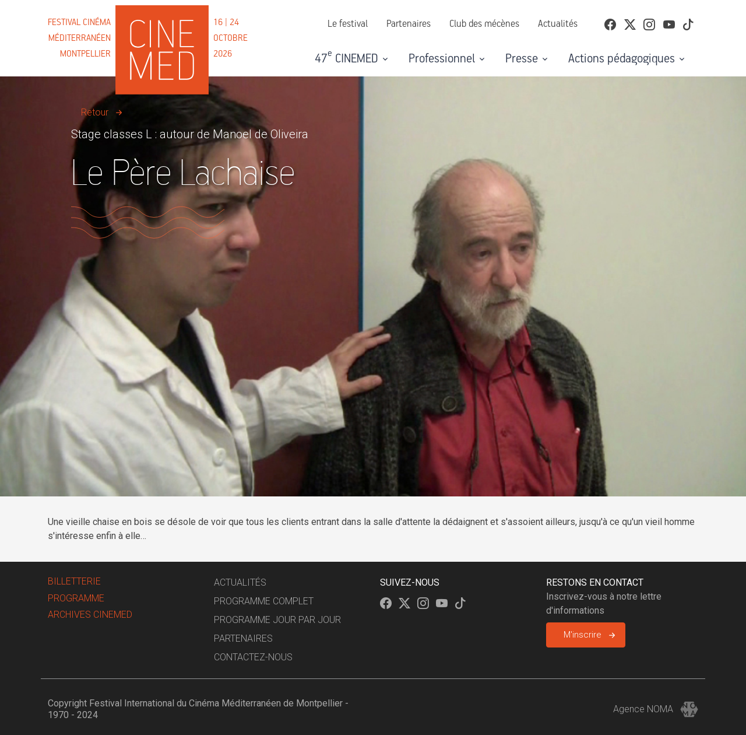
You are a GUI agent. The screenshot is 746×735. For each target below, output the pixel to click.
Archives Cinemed (90, 614)
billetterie (74, 581)
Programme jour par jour (277, 619)
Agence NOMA (656, 709)
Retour (94, 112)
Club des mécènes (484, 24)
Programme (76, 598)
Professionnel (442, 59)
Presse (521, 59)
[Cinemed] (150, 38)
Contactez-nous (253, 657)
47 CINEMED (346, 57)
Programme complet (264, 601)
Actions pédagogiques (621, 59)
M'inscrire (582, 634)
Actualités (558, 24)
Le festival (348, 24)
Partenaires (408, 24)
